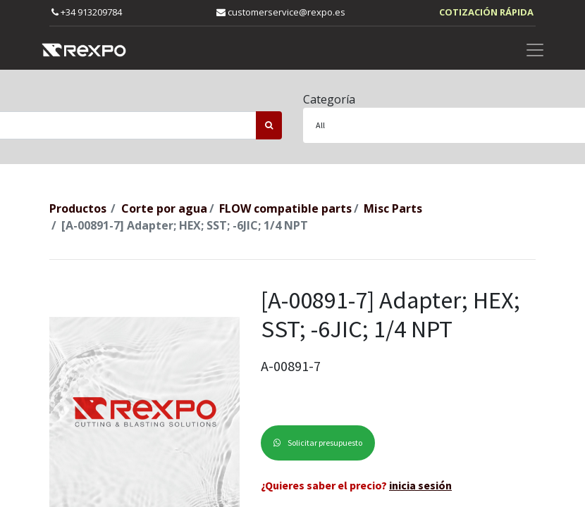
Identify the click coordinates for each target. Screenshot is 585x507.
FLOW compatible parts (285, 208)
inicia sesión (420, 485)
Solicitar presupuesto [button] (317, 442)
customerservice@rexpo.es (280, 12)
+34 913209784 (86, 12)
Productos (77, 208)
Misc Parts (393, 208)
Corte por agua (164, 208)
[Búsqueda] (269, 125)
